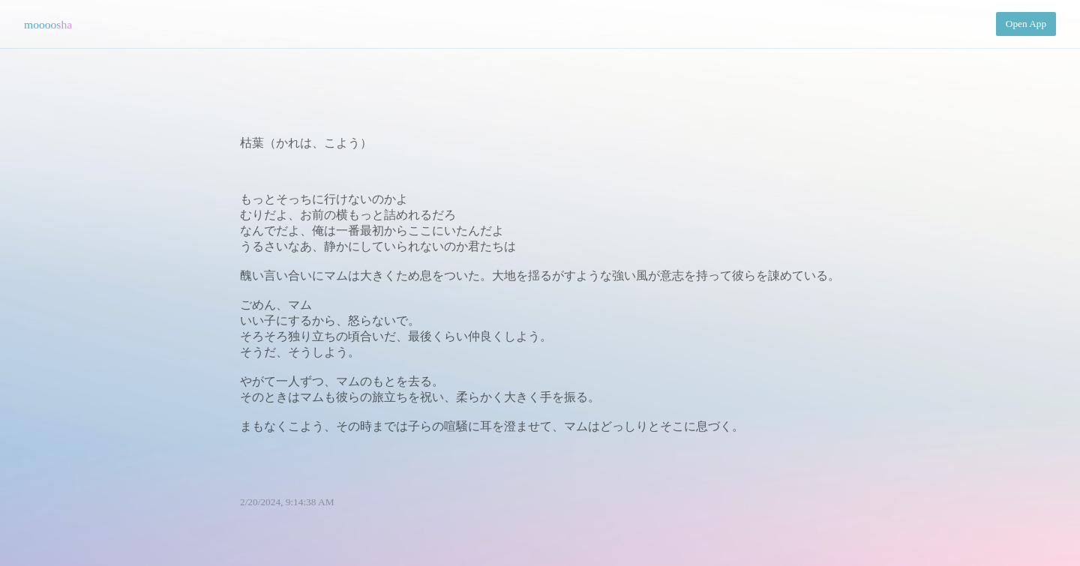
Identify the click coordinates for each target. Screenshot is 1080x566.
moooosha (48, 24)
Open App (1026, 23)
